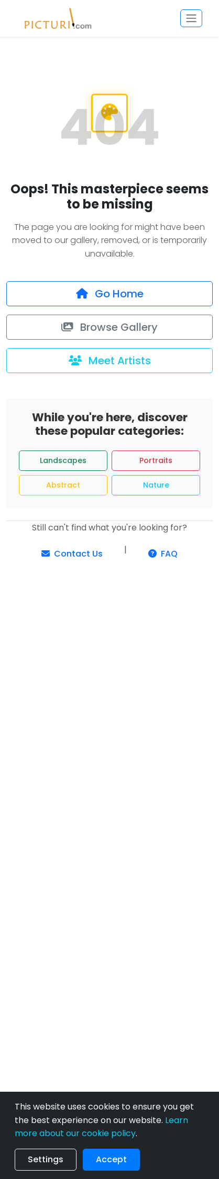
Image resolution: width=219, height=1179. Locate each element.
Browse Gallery (109, 327)
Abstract (63, 485)
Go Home (110, 293)
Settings (45, 1159)
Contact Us (72, 554)
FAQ (163, 554)
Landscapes (63, 460)
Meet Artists (110, 360)
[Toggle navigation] (191, 18)
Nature (156, 485)
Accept (111, 1159)
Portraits (155, 460)
